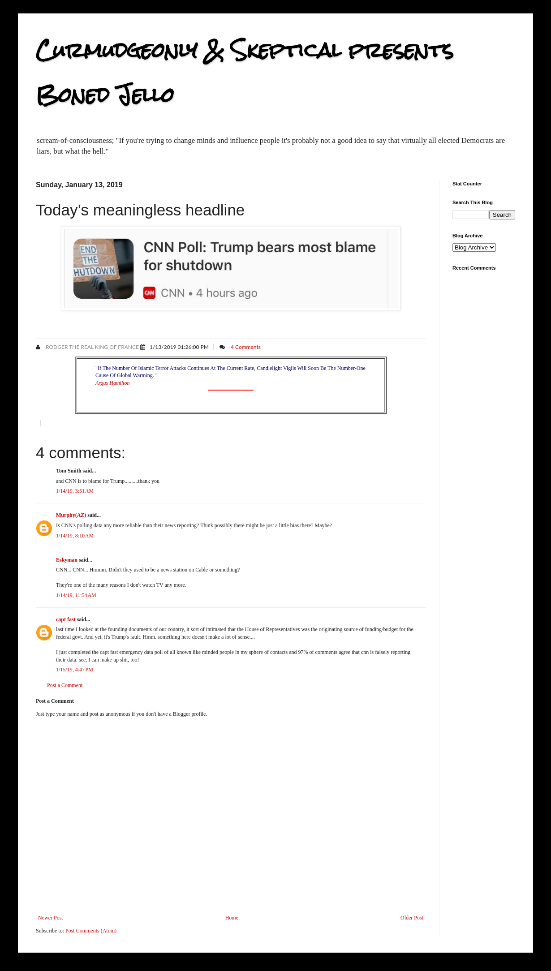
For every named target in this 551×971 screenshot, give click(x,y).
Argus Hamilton (112, 383)
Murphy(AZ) (71, 515)
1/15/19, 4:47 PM (74, 669)
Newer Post (50, 918)
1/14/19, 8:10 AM (75, 536)
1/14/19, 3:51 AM (75, 491)
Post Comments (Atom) (90, 931)
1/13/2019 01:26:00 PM (179, 347)
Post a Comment (64, 685)
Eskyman (66, 560)
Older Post (411, 918)
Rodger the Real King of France (91, 347)
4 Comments (246, 347)
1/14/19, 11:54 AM (76, 595)
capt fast (66, 619)
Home (231, 918)
